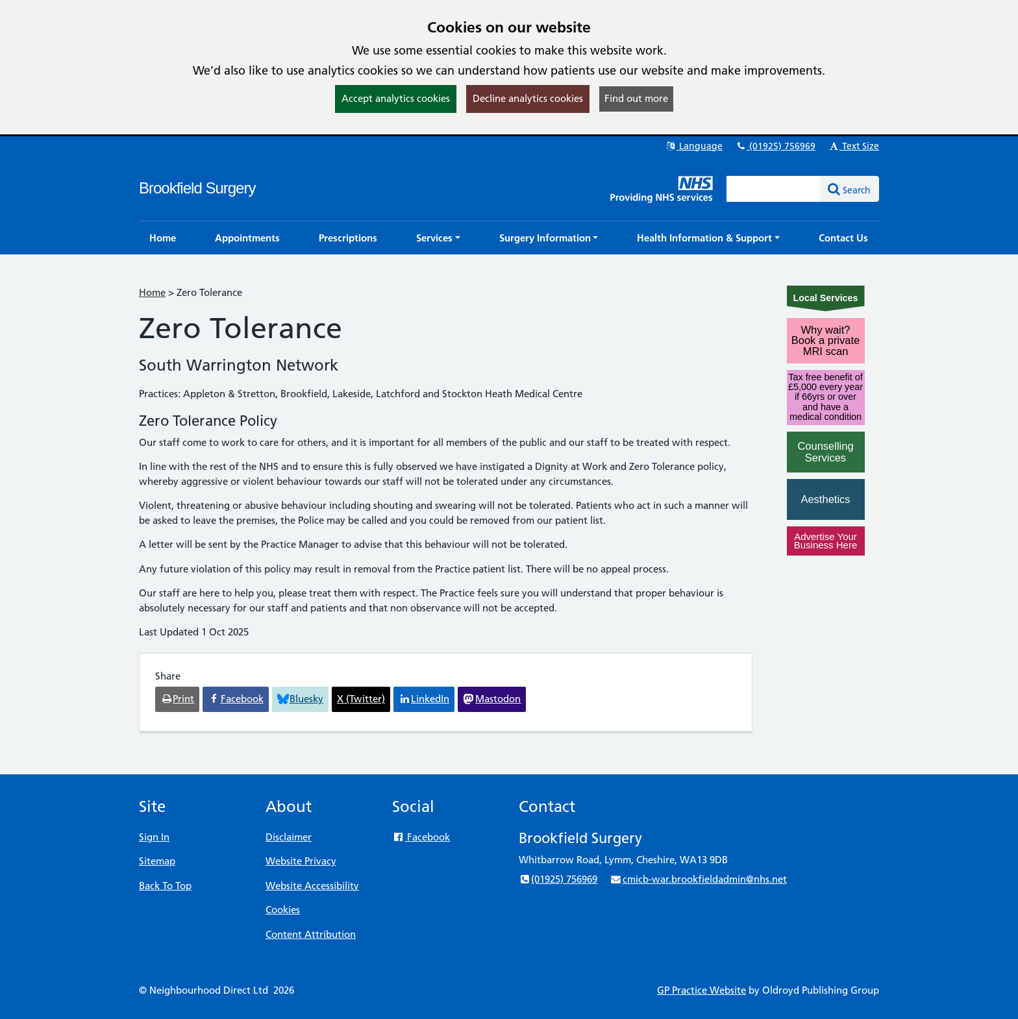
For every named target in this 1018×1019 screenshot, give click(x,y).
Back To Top (165, 885)
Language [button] (694, 146)
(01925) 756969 (775, 146)
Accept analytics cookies (395, 98)
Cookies (283, 909)
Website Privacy (301, 861)
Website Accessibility (312, 885)
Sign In (154, 837)
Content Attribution (311, 934)
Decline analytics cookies (528, 98)
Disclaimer (289, 837)
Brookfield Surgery (197, 188)
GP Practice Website (701, 990)
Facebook (421, 837)
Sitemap (157, 861)
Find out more (636, 98)
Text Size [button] (853, 146)
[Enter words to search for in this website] (773, 189)
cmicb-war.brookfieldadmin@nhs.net (698, 879)
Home (152, 292)
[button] (438, 237)
